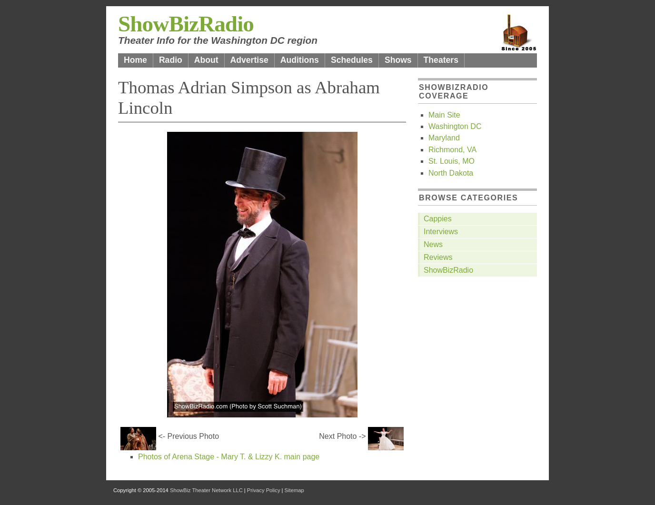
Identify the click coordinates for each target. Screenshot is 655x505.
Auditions (299, 60)
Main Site (444, 115)
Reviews (438, 257)
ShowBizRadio (186, 23)
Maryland (444, 138)
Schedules (352, 60)
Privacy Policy (263, 490)
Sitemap (294, 490)
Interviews (441, 232)
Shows (398, 60)
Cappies (438, 219)
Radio (170, 60)
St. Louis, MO (451, 161)
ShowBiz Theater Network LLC (206, 490)
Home (135, 60)
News (433, 244)
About (206, 60)
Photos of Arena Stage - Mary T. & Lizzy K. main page (228, 457)
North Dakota (450, 173)
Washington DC (454, 126)
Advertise (249, 60)
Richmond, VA (452, 150)
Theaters (441, 60)
